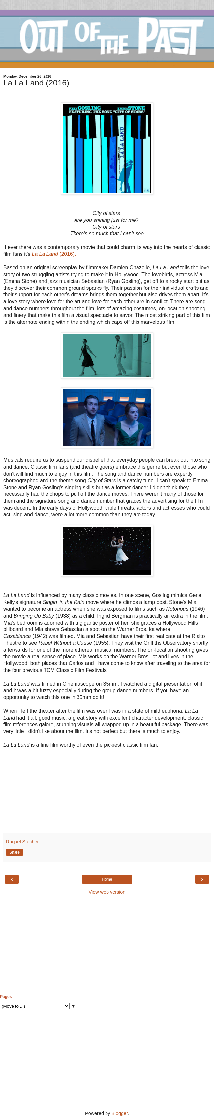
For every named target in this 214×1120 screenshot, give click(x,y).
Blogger (119, 1113)
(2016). (54, 254)
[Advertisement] (107, 945)
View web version (107, 892)
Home (107, 879)
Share (14, 852)
